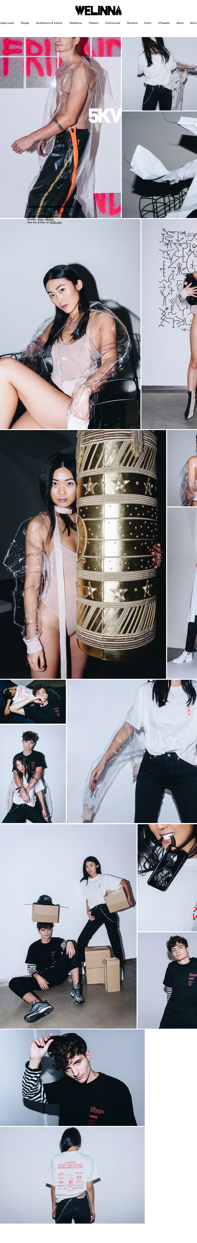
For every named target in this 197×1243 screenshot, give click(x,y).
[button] (50, 23)
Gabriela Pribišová (59, 213)
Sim (39, 216)
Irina (40, 219)
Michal (49, 219)
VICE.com (56, 222)
